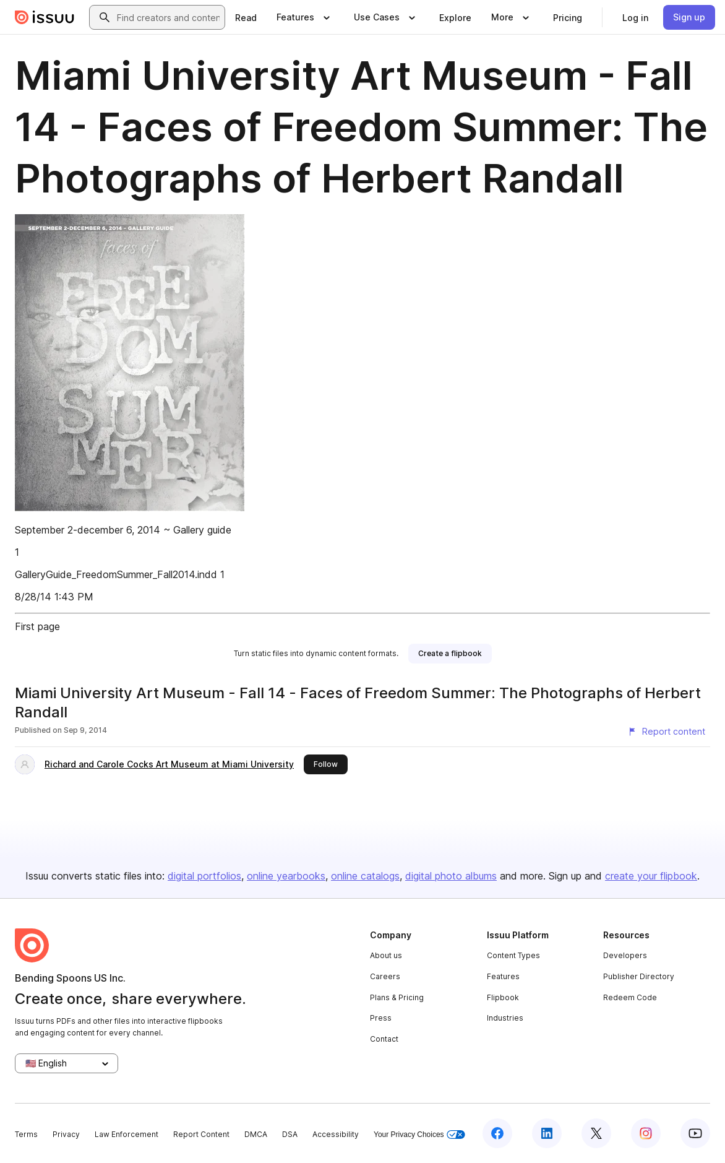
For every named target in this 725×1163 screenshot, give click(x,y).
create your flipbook (651, 876)
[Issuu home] (44, 17)
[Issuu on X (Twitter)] (596, 1133)
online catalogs (365, 876)
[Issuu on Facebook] (497, 1133)
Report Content (201, 1134)
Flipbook (503, 997)
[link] (246, 17)
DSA (290, 1134)
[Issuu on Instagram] (646, 1133)
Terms (26, 1134)
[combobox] (168, 17)
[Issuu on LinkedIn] (547, 1133)
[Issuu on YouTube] (695, 1133)
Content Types (513, 955)
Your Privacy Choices (419, 1134)
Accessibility (335, 1134)
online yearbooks (286, 876)
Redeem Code (630, 997)
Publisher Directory (638, 976)
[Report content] (666, 731)
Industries (505, 1017)
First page (37, 626)
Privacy (66, 1134)
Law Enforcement (126, 1134)
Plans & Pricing (397, 997)
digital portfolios (204, 876)
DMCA (255, 1134)
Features (503, 976)
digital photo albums (451, 876)
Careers (385, 976)
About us (386, 955)
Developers (625, 955)
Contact (384, 1039)
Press (381, 1017)
